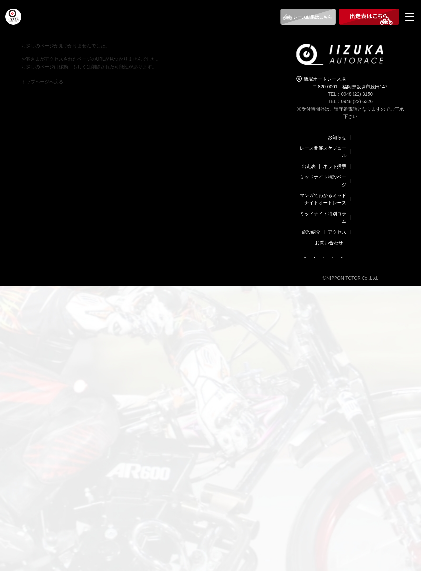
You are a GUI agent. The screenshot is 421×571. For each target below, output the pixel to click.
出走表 (309, 166)
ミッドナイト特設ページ (323, 180)
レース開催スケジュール (323, 151)
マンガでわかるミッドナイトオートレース (323, 199)
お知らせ (337, 137)
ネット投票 (334, 166)
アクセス (337, 232)
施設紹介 (311, 232)
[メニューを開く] (410, 17)
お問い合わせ (329, 242)
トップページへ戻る (42, 81)
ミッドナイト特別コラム (323, 217)
